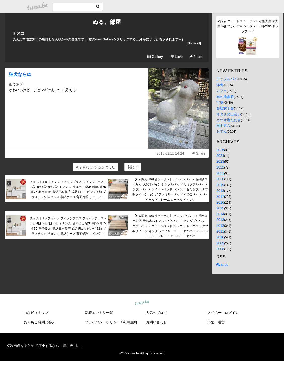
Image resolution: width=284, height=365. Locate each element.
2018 (220, 191)
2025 (220, 150)
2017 (220, 196)
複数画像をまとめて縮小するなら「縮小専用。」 (45, 346)
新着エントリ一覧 (99, 313)
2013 (220, 220)
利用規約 (130, 322)
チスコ (19, 33)
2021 (220, 173)
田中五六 (223, 126)
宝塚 (219, 102)
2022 (220, 167)
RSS (222, 265)
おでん (221, 131)
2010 (220, 237)
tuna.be (142, 302)
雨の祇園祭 (225, 97)
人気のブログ (156, 313)
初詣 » (133, 167)
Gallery (155, 56)
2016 (220, 202)
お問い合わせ (156, 322)
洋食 (219, 85)
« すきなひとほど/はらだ (95, 167)
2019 (220, 185)
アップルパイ (226, 79)
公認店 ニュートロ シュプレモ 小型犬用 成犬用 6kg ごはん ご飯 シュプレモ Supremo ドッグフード (247, 26)
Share (195, 57)
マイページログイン (223, 313)
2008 (220, 249)
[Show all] (194, 43)
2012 (220, 225)
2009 (220, 243)
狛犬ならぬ (20, 74)
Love (176, 56)
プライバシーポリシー (102, 322)
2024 (220, 156)
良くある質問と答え (39, 322)
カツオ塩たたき (228, 120)
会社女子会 (225, 108)
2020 (220, 179)
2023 (220, 161)
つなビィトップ (36, 313)
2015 (220, 208)
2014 (220, 214)
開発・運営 (216, 322)
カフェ (221, 91)
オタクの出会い (228, 114)
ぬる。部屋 (107, 22)
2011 (220, 231)
